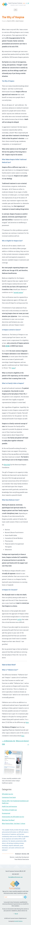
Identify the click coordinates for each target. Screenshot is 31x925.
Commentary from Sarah (9, 797)
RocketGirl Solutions (18, 921)
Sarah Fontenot (19, 21)
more (13, 368)
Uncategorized (6, 813)
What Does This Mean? (8, 820)
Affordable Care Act (7, 794)
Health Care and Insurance (9, 806)
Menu (15, 9)
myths (19, 619)
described (7, 464)
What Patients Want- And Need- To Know (13, 823)
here (27, 722)
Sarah (16, 913)
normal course (18, 292)
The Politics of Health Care (9, 810)
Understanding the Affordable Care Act (13, 817)
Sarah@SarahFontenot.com (15, 877)
